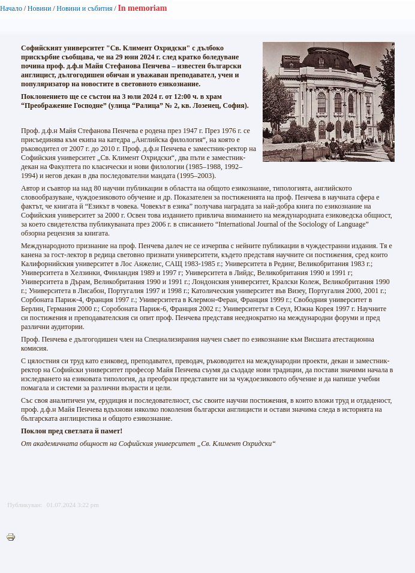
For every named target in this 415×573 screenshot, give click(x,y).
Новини (40, 8)
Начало (11, 8)
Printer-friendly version (14, 537)
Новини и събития (84, 8)
